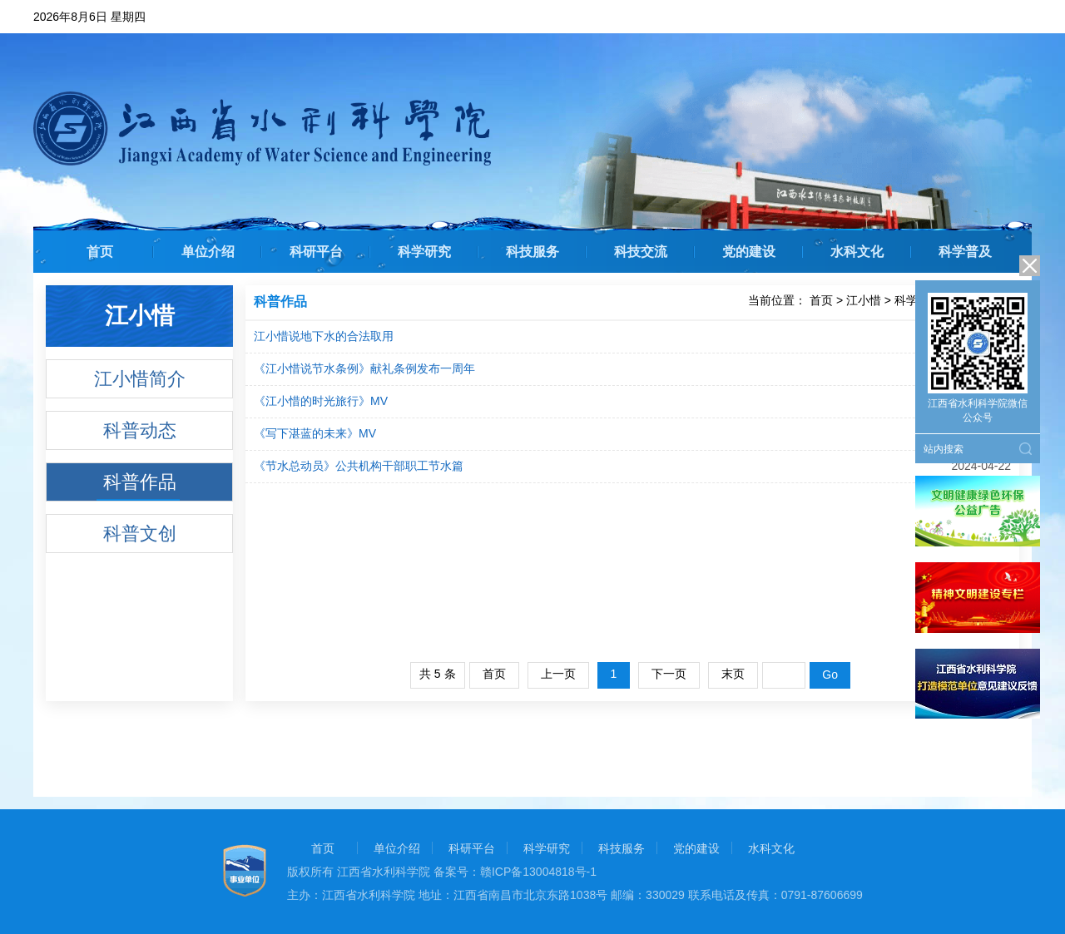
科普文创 (139, 533)
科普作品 (139, 482)
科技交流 (640, 252)
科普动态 (139, 430)
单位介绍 (208, 252)
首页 (100, 252)
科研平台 (316, 252)
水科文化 (857, 252)
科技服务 (532, 252)
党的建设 (748, 252)
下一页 (668, 673)
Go (830, 674)
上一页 (558, 673)
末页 (733, 673)
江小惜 (863, 300)
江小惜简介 (140, 378)
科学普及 (965, 252)
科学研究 (424, 252)
